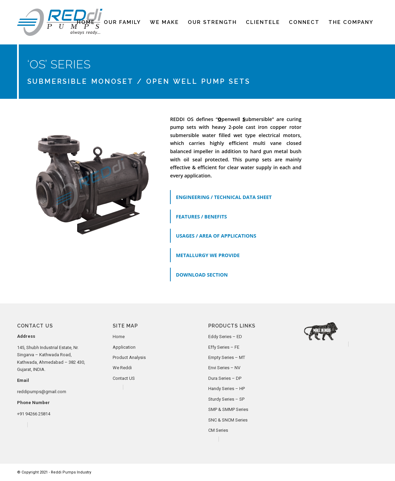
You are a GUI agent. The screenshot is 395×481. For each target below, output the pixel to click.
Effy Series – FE (223, 347)
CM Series (218, 430)
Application (124, 347)
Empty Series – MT (226, 357)
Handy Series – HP (226, 388)
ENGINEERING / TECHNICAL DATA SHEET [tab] (224, 197)
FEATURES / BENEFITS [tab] (201, 216)
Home (119, 336)
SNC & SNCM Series (228, 420)
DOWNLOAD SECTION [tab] (202, 274)
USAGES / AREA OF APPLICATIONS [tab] (216, 235)
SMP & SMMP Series (228, 409)
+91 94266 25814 (33, 413)
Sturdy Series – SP (226, 399)
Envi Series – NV (224, 367)
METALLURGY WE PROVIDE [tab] (208, 255)
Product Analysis (129, 357)
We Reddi (122, 367)
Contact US (124, 378)
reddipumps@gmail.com (41, 391)
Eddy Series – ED (225, 336)
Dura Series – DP (224, 378)
